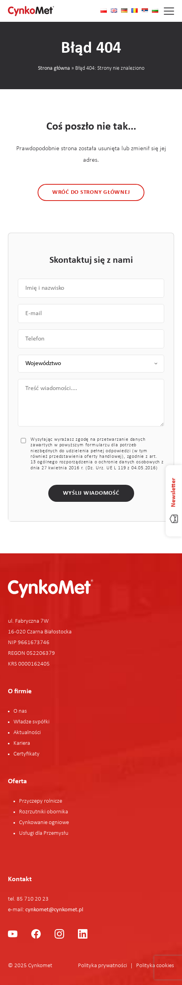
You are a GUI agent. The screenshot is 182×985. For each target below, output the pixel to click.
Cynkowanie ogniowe (44, 823)
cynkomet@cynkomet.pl (54, 910)
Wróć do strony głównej (91, 192)
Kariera (21, 743)
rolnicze (53, 801)
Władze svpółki (31, 722)
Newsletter (174, 492)
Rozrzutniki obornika (43, 812)
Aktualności (27, 733)
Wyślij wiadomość (91, 493)
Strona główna (54, 68)
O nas (20, 711)
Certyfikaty (26, 754)
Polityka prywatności (102, 966)
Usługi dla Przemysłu (43, 833)
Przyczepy (31, 801)
